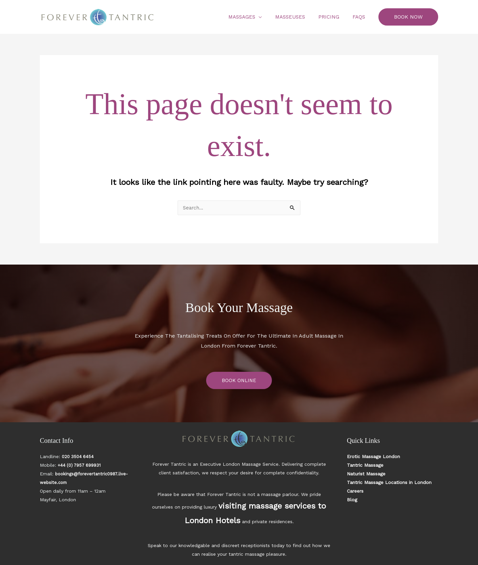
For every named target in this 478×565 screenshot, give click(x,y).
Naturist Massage (366, 474)
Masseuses (298, 17)
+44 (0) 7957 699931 (81, 465)
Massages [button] (253, 17)
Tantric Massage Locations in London (389, 482)
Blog (352, 500)
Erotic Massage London (373, 456)
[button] (408, 17)
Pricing (333, 17)
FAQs (360, 17)
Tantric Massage (365, 465)
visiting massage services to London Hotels (267, 503)
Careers (355, 491)
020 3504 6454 (79, 456)
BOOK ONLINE (239, 380)
